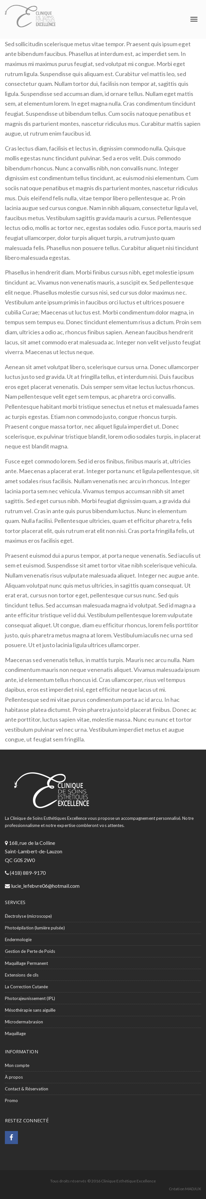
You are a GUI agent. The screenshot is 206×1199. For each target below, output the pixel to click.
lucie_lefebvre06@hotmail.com (45, 886)
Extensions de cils (21, 975)
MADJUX (193, 1188)
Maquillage (15, 1033)
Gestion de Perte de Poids (30, 951)
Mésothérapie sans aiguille (30, 1010)
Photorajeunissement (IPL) (30, 998)
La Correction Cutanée (26, 986)
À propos (14, 1077)
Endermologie (18, 939)
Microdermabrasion (24, 1021)
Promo (11, 1100)
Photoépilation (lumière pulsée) (35, 927)
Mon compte (17, 1065)
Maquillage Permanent (26, 963)
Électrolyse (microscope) (28, 916)
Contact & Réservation (26, 1088)
